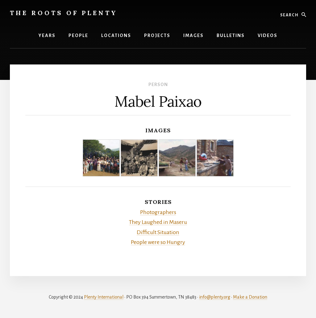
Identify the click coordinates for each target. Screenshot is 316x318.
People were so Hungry (158, 242)
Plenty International (103, 297)
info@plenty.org (214, 297)
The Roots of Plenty (64, 13)
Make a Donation (250, 297)
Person (158, 84)
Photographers (158, 212)
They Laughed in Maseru (158, 222)
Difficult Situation (158, 232)
